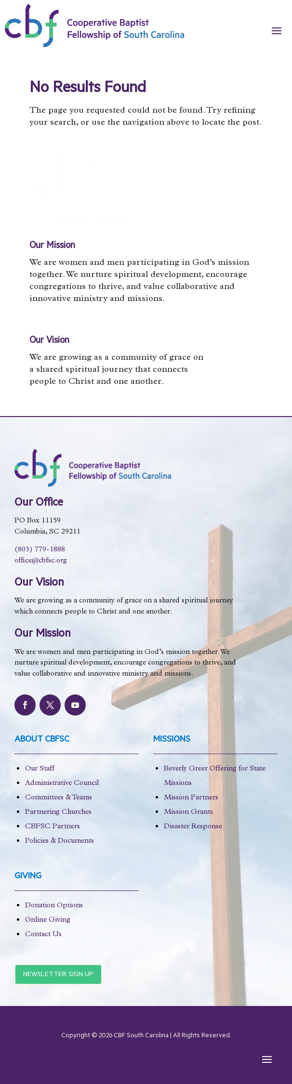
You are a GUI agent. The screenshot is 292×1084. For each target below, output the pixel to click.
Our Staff (39, 769)
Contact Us (43, 935)
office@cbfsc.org (40, 561)
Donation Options (54, 906)
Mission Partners (191, 798)
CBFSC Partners (52, 827)
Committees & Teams (58, 798)
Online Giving (47, 920)
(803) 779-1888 (39, 550)
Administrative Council (62, 783)
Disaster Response (193, 827)
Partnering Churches (58, 812)
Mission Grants (188, 812)
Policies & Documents (59, 841)
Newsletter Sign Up (58, 975)
